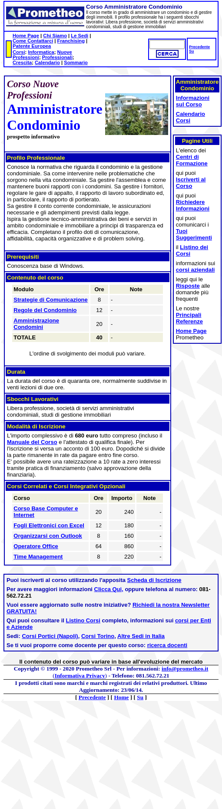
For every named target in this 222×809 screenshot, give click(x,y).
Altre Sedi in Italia (141, 636)
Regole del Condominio (44, 310)
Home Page (26, 35)
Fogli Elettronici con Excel (48, 525)
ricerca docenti (167, 645)
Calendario (47, 62)
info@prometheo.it (185, 668)
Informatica (41, 52)
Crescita (22, 62)
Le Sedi (79, 35)
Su (191, 51)
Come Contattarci (33, 40)
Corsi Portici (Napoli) (50, 636)
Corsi (19, 52)
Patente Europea (32, 46)
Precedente (199, 47)
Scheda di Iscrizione (154, 580)
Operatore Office (35, 546)
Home (121, 697)
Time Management (38, 556)
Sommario (76, 62)
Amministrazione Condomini (36, 323)
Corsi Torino (97, 636)
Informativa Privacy (80, 675)
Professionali (57, 57)
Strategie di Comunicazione (50, 299)
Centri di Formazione (192, 160)
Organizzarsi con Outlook (47, 536)
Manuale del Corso (32, 442)
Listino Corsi (83, 620)
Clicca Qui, (108, 589)
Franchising (71, 40)
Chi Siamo (55, 35)
